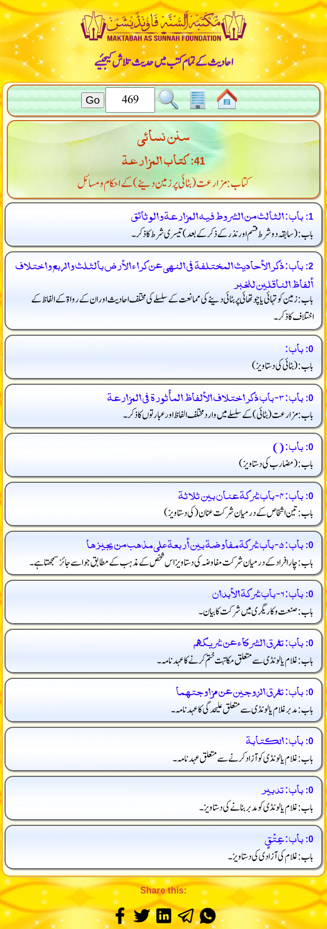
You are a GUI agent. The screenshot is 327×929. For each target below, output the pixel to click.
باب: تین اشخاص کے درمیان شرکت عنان (239, 513)
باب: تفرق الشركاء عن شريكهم (248, 641)
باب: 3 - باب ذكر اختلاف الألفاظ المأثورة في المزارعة (205, 396)
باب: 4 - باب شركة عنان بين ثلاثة (240, 494)
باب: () (288, 445)
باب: (294, 347)
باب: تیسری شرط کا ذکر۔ (222, 234)
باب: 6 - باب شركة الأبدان (257, 592)
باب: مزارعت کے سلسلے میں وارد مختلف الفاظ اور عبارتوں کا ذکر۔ (218, 415)
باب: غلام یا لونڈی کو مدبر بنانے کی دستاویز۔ (256, 807)
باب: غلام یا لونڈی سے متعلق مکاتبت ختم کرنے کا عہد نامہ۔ (235, 660)
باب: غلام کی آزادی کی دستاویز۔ (271, 856)
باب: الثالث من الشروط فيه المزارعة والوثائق (217, 214)
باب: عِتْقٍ (283, 837)
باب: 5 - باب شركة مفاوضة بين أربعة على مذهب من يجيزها (194, 543)
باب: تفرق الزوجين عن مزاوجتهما (239, 690)
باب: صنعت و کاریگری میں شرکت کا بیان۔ (256, 611)
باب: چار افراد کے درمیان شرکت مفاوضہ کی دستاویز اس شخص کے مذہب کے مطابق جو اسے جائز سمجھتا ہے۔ (171, 562)
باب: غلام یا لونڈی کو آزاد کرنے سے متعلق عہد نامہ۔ (243, 758)
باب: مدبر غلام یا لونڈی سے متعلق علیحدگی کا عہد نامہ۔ (242, 709)
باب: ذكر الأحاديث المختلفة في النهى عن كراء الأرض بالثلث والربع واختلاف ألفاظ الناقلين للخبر (164, 273)
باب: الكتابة (274, 739)
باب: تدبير (282, 788)
